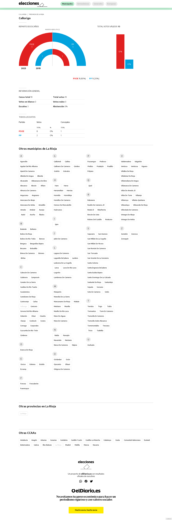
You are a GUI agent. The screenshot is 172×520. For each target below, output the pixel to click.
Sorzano (100, 287)
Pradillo (110, 166)
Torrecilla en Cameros (95, 316)
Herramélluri (58, 191)
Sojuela (90, 287)
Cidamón (23, 316)
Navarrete (57, 340)
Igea (56, 224)
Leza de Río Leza (69, 268)
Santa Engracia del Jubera (97, 268)
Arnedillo (42, 205)
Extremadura (25, 445)
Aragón (34, 440)
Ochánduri (58, 360)
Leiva (57, 268)
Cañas (35, 302)
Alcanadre (24, 181)
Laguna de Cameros (61, 253)
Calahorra (24, 277)
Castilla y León (76, 440)
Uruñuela (90, 345)
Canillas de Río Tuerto (28, 287)
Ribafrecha (102, 210)
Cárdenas (23, 335)
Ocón (68, 360)
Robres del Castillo (94, 219)
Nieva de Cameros (61, 345)
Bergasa (23, 244)
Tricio (90, 331)
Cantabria (63, 440)
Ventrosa (134, 166)
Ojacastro (57, 364)
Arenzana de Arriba (27, 205)
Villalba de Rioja (127, 171)
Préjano (90, 171)
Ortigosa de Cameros (62, 369)
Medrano (57, 306)
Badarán (23, 229)
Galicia (36, 445)
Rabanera (91, 200)
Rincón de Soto (93, 215)
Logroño (57, 273)
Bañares (33, 229)
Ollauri (67, 364)
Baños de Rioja (26, 234)
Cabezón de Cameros (28, 273)
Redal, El (90, 210)
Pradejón (100, 166)
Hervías (70, 191)
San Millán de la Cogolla (96, 239)
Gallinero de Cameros (62, 166)
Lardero (75, 258)
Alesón (33, 186)
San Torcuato (92, 253)
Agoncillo (23, 162)
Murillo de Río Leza (61, 311)
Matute (76, 302)
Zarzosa (134, 234)
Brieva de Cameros (27, 253)
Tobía (109, 306)
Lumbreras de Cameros (62, 277)
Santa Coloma (92, 263)
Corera (42, 321)
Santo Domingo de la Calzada (99, 277)
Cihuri (33, 316)
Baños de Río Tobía (27, 239)
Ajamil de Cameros (27, 171)
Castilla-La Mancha (93, 440)
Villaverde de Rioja (140, 205)
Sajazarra (91, 234)
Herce (66, 186)
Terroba (90, 306)
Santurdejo (109, 282)
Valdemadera (126, 162)
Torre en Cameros (106, 311)
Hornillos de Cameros (62, 200)
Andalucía (24, 440)
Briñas (23, 258)
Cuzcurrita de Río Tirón (29, 331)
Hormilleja (68, 195)
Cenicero (34, 306)
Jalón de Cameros (60, 239)
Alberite (40, 176)
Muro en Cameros (60, 321)
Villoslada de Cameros (129, 210)
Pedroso (103, 162)
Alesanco (23, 186)
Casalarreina (25, 292)
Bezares (23, 248)
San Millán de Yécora (95, 244)
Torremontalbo (93, 326)
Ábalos (41, 215)
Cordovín (33, 321)
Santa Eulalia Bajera (94, 273)
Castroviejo (24, 302)
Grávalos (66, 171)
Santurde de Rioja (94, 282)
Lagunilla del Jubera (61, 258)
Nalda (57, 335)
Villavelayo (125, 205)
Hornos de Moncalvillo (62, 205)
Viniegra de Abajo (128, 215)
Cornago (23, 326)
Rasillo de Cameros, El (95, 205)
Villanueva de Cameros (130, 186)
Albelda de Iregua (27, 176)
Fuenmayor (24, 388)
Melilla (77, 445)
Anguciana (24, 195)
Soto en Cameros (94, 292)
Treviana (106, 326)
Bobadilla (33, 248)
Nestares (68, 340)
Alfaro (43, 186)
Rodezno (108, 219)
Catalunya (107, 440)
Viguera (144, 166)
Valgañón (138, 162)
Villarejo (139, 195)
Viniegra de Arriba (128, 219)
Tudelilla (100, 331)
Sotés (107, 292)
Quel (90, 186)
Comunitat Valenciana (132, 440)
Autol (23, 215)
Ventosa (124, 166)
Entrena (32, 364)
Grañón (57, 171)
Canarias (53, 440)
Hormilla (57, 195)
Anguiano (35, 195)
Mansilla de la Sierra (62, 297)
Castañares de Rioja (27, 297)
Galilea (67, 162)
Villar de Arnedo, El (128, 191)
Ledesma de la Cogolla (63, 263)
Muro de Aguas (60, 316)
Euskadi (147, 440)
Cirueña (43, 316)
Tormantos (91, 311)
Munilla (67, 306)
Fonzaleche (34, 384)
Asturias (44, 440)
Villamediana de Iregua (130, 181)
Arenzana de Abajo (27, 200)
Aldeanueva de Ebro (39, 181)
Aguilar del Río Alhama (29, 166)
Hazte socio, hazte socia (86, 510)
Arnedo (23, 210)
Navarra (96, 445)
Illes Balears (47, 445)
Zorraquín (124, 239)
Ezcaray (23, 369)
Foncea (23, 384)
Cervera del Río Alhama (29, 311)
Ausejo (41, 210)
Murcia (86, 445)
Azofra (32, 215)
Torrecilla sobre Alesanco (97, 321)
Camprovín (35, 277)
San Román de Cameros (96, 248)
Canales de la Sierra (28, 282)
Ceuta (117, 440)
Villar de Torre (126, 195)
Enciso (23, 364)
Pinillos (90, 166)
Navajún (66, 335)
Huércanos (58, 210)
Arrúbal (32, 210)
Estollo (41, 364)
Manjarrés (57, 292)
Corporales (34, 326)
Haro (57, 186)
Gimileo (77, 166)
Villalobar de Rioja (128, 176)
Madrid (68, 445)
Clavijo (23, 321)
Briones (41, 253)
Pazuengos (91, 162)
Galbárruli (57, 162)
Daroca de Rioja (26, 350)
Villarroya (124, 200)
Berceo (42, 239)
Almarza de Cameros (28, 191)
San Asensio (103, 234)
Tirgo (100, 306)
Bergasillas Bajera (37, 244)
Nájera (74, 345)
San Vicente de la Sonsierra (98, 258)
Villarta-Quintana (138, 200)
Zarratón (124, 234)
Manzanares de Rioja (62, 302)
